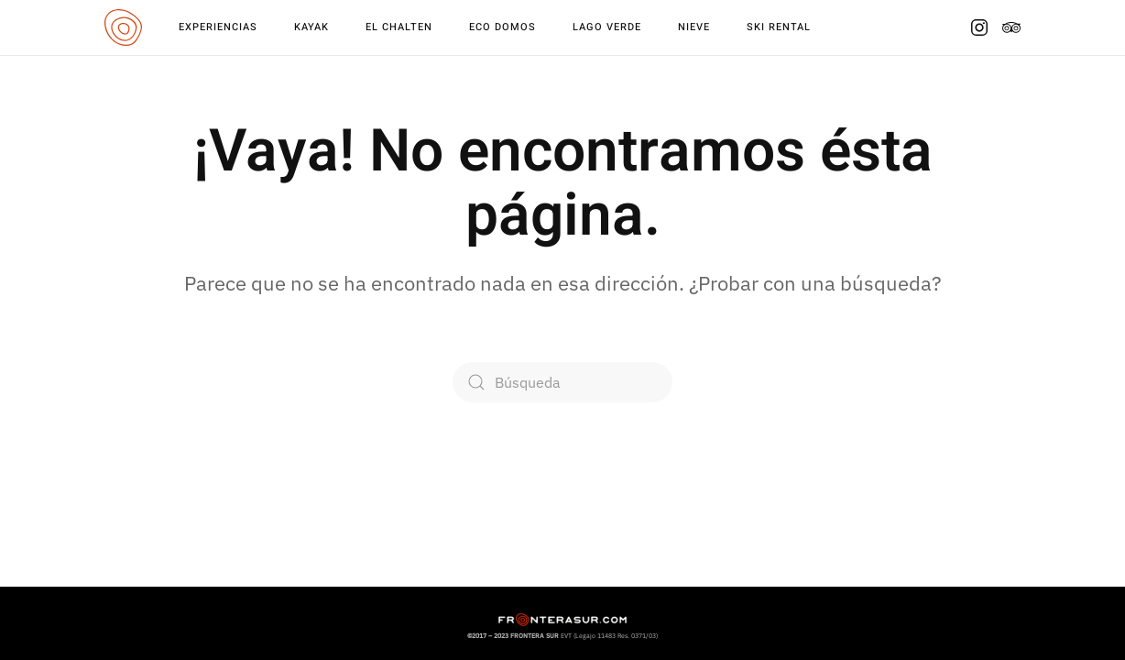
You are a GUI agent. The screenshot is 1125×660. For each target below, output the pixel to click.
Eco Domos (502, 27)
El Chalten (399, 27)
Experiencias (218, 27)
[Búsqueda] (562, 382)
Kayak (311, 27)
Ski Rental (779, 27)
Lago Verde (607, 27)
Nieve (694, 27)
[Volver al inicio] (123, 27)
